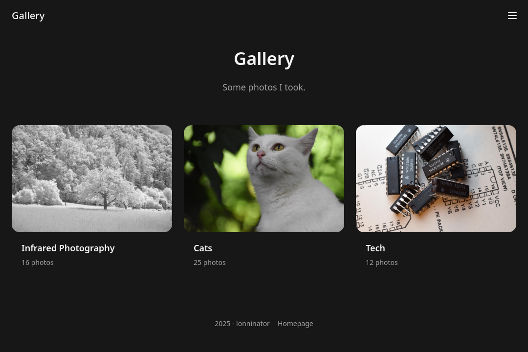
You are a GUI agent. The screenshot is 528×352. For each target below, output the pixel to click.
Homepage (295, 323)
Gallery (28, 15)
